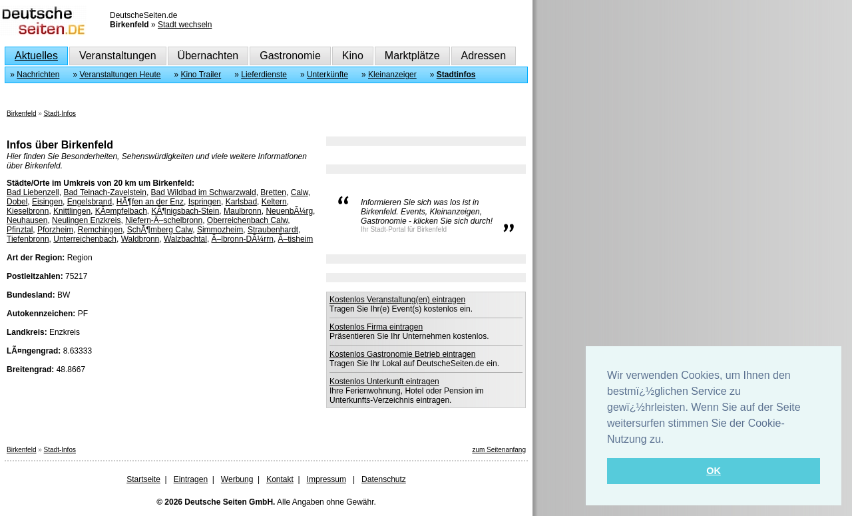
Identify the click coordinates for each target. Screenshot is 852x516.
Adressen (484, 55)
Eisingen (47, 201)
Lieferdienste (264, 74)
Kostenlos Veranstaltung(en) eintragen (397, 299)
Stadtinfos (456, 74)
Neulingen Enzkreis (86, 220)
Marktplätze (412, 55)
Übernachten (208, 55)
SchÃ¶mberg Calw (159, 229)
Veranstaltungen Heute (119, 74)
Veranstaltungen (117, 55)
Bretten (273, 192)
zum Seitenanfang (499, 449)
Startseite (143, 479)
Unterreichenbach (84, 239)
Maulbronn (243, 211)
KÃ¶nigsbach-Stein (185, 211)
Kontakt (280, 479)
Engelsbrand (89, 201)
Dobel (17, 201)
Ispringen (204, 201)
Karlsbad (241, 201)
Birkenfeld (21, 113)
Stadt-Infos (60, 113)
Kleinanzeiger (392, 74)
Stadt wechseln (185, 24)
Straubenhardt (273, 229)
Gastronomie (290, 55)
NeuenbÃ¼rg (289, 211)
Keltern (274, 201)
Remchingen (100, 229)
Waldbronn (140, 239)
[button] (669, 440)
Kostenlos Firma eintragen (376, 327)
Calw (299, 192)
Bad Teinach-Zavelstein (104, 192)
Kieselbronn (28, 211)
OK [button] (713, 470)
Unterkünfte (327, 74)
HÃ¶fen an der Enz (150, 201)
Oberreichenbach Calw (247, 220)
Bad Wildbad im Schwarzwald (203, 192)
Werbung (237, 479)
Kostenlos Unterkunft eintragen (384, 381)
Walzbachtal (185, 239)
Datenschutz (383, 479)
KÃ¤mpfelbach (121, 211)
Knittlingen (72, 211)
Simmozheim (220, 229)
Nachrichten (38, 74)
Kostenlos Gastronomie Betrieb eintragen (402, 354)
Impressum (326, 479)
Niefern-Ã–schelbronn (163, 220)
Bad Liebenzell (33, 192)
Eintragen (191, 479)
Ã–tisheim (296, 239)
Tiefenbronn (28, 239)
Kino (352, 55)
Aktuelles (36, 55)
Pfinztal (20, 229)
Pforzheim (55, 229)
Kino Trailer (201, 74)
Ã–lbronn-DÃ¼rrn (243, 239)
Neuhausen (27, 220)
